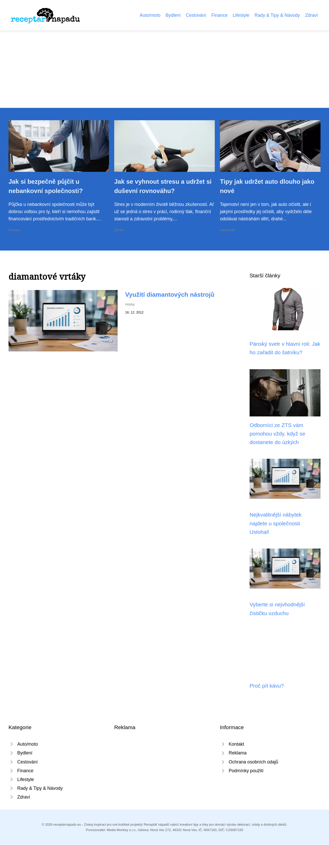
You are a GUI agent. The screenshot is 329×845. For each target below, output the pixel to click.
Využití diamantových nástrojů (170, 294)
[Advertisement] (164, 69)
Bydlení (173, 15)
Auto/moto (150, 15)
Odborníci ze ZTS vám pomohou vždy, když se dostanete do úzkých (277, 433)
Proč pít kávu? (267, 686)
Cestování (196, 15)
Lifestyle (241, 15)
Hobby (130, 304)
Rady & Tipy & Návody (277, 15)
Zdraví (311, 15)
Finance (219, 15)
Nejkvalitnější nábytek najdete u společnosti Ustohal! (275, 523)
